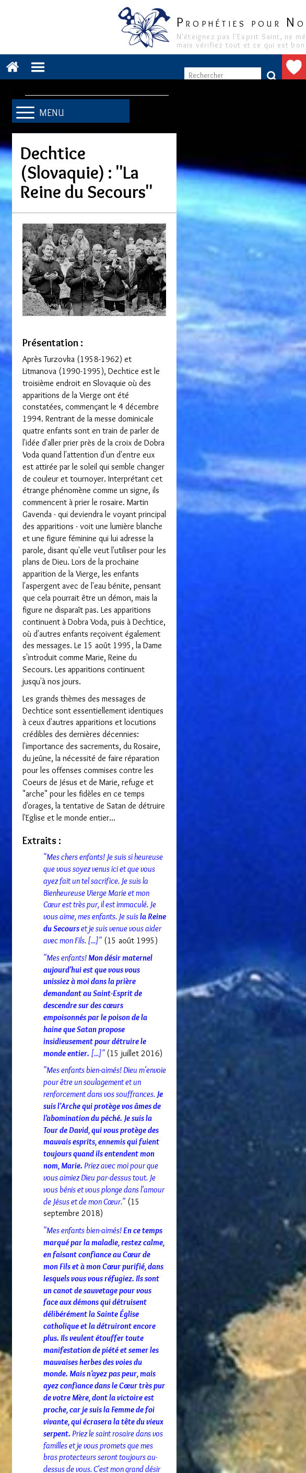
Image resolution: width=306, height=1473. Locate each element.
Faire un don (294, 66)
